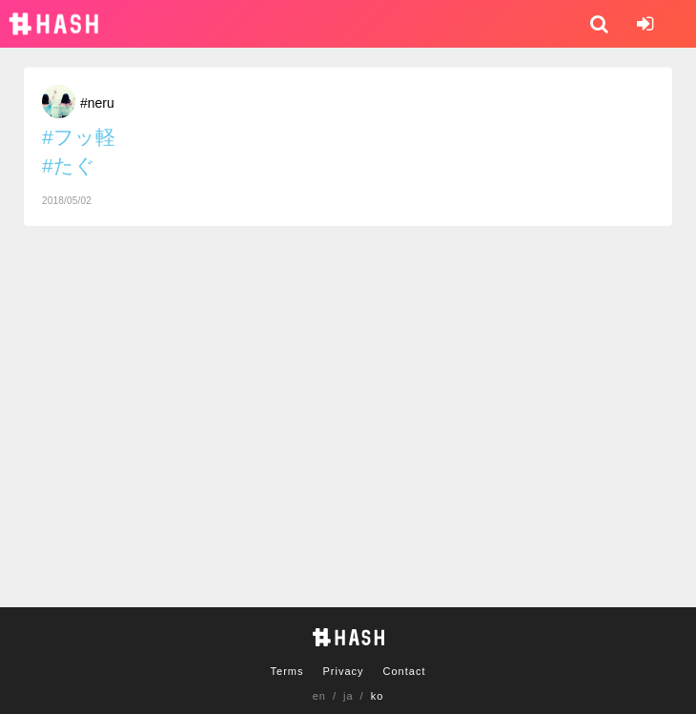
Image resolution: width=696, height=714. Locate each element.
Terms (287, 671)
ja (348, 696)
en (319, 696)
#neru (97, 103)
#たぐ (68, 165)
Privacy (342, 671)
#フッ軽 (78, 137)
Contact (404, 671)
